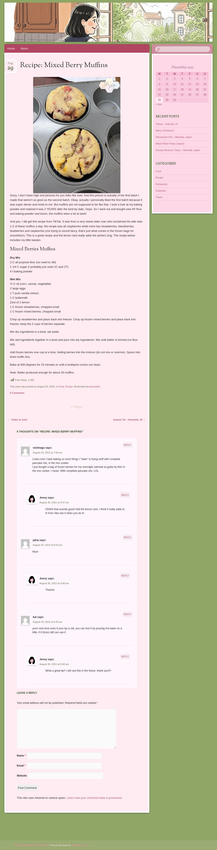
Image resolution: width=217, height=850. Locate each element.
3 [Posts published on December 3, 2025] (174, 78)
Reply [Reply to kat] (127, 614)
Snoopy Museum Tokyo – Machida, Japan (178, 150)
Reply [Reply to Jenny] (125, 495)
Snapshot (161, 190)
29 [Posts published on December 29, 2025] (159, 99)
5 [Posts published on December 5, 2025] (189, 78)
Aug (10, 64)
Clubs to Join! (17, 419)
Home (11, 48)
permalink (95, 386)
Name (21, 755)
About (24, 48)
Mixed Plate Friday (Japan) (170, 143)
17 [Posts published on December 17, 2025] (174, 89)
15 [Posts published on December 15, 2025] (159, 89)
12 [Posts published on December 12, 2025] (189, 84)
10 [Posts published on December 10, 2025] (174, 84)
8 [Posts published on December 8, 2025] (159, 84)
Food (61, 386)
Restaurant (161, 184)
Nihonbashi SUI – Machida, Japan (174, 137)
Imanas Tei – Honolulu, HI (129, 419)
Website (22, 775)
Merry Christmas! (165, 130)
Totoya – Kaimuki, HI (167, 124)
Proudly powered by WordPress (31, 845)
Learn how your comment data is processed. (95, 797)
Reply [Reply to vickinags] (127, 445)
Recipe (69, 386)
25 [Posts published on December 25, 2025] (182, 94)
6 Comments (17, 393)
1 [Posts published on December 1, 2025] (159, 78)
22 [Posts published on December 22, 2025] (159, 94)
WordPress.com (80, 845)
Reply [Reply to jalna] (127, 537)
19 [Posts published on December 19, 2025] (189, 89)
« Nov (159, 104)
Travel (159, 197)
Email (21, 765)
